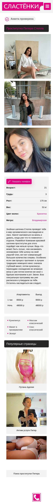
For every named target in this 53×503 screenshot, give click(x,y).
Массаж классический (36, 321)
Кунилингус (14, 320)
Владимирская (39, 220)
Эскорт (12, 333)
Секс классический (36, 328)
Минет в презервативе (16, 328)
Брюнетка (42, 213)
